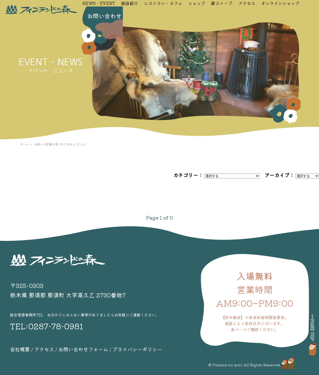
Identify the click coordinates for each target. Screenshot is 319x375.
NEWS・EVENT (98, 3)
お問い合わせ (104, 15)
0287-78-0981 (55, 326)
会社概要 (20, 349)
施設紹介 (129, 3)
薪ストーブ (221, 3)
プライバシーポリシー (137, 349)
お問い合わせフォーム (83, 349)
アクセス (246, 3)
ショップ (196, 3)
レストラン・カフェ (163, 3)
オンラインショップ (280, 3)
